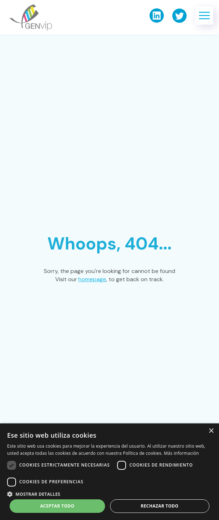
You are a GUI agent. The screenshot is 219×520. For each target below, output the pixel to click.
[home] (29, 17)
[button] (204, 16)
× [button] (211, 431)
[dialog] (109, 471)
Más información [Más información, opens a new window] (181, 453)
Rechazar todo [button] (159, 506)
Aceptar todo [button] (57, 506)
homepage (92, 279)
